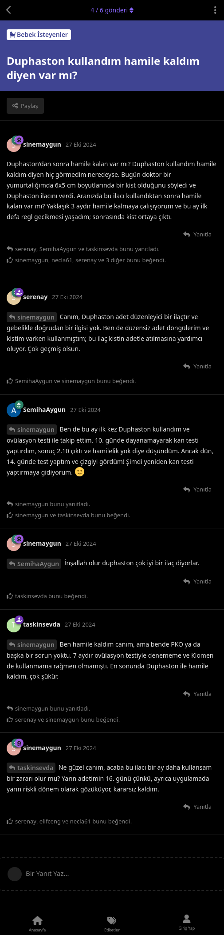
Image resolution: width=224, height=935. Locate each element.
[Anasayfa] (37, 923)
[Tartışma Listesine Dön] (9, 10)
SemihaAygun (38, 563)
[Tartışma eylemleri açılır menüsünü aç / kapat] (215, 10)
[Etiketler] (112, 923)
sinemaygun (36, 317)
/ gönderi (111, 10)
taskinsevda (35, 767)
